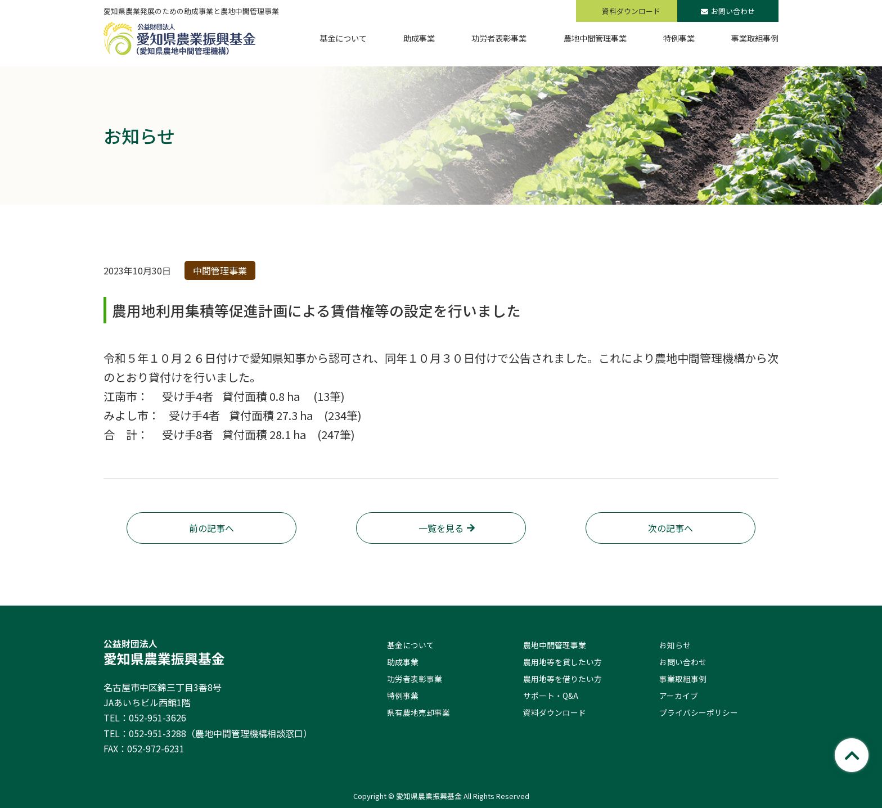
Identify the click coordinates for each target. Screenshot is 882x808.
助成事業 (402, 661)
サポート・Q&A (550, 695)
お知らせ (675, 645)
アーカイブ (678, 695)
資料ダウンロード (554, 712)
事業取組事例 (682, 678)
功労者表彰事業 (414, 678)
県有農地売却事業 (418, 712)
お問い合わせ (728, 11)
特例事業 (402, 695)
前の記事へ (211, 528)
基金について (410, 645)
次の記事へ (670, 528)
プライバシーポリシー (698, 712)
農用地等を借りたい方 (562, 678)
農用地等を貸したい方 (562, 661)
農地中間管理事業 (554, 645)
